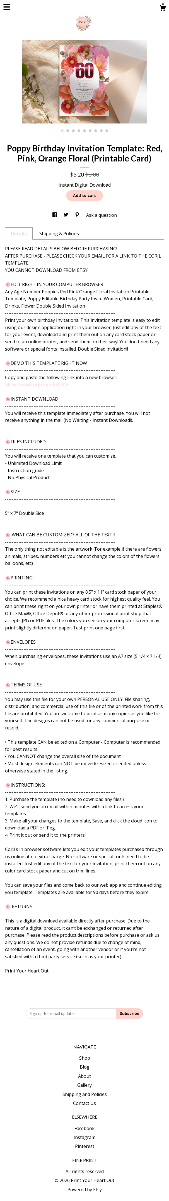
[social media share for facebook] (55, 215)
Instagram (84, 1137)
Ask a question (101, 215)
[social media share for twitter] (66, 215)
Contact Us (84, 1103)
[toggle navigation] (6, 7)
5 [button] (84, 130)
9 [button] (106, 130)
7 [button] (95, 130)
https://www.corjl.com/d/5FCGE (37, 385)
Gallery (84, 1085)
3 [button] (73, 130)
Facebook (84, 1128)
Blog (85, 1067)
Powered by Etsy (84, 1189)
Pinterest (84, 1146)
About (84, 1076)
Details (19, 233)
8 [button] (101, 130)
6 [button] (90, 130)
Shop (84, 1058)
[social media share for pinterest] (78, 215)
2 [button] (67, 130)
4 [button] (79, 130)
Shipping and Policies (84, 1094)
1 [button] (62, 130)
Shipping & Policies (59, 233)
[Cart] (163, 8)
